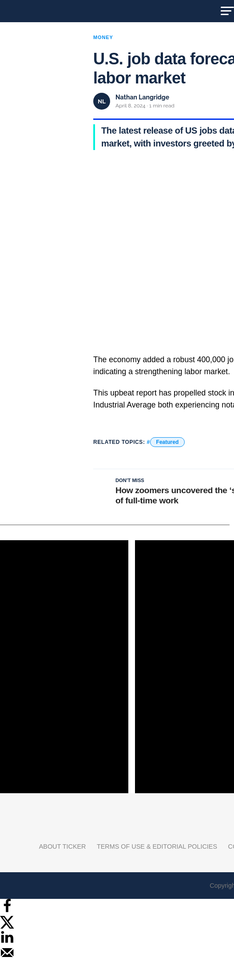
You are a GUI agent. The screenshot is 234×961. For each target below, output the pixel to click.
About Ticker (62, 846)
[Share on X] (7, 926)
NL (102, 101)
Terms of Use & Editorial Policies (157, 846)
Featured (167, 442)
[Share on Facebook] (7, 910)
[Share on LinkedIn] (7, 941)
